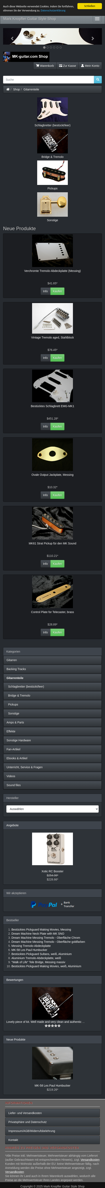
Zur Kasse (67, 65)
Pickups (12, 704)
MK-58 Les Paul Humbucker (52, 1085)
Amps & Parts (15, 722)
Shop (16, 89)
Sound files (14, 785)
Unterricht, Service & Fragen (25, 767)
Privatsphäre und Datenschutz (27, 1122)
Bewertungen (14, 979)
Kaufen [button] (57, 291)
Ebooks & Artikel (17, 758)
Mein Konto (90, 65)
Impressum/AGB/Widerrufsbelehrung (31, 1131)
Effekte (11, 731)
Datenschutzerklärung (53, 10)
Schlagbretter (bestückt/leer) (25, 686)
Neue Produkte (15, 1039)
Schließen (89, 6)
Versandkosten (90, 1159)
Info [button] (45, 291)
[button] (10, 36)
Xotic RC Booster (52, 871)
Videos (11, 776)
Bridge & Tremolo (18, 695)
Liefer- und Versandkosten (25, 1113)
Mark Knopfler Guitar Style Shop (29, 19)
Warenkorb (45, 65)
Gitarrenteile (31, 89)
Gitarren (12, 660)
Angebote (12, 825)
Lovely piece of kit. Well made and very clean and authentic (44, 1021)
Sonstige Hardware (19, 740)
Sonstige (13, 713)
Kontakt (13, 1140)
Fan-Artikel (13, 749)
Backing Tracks (16, 669)
